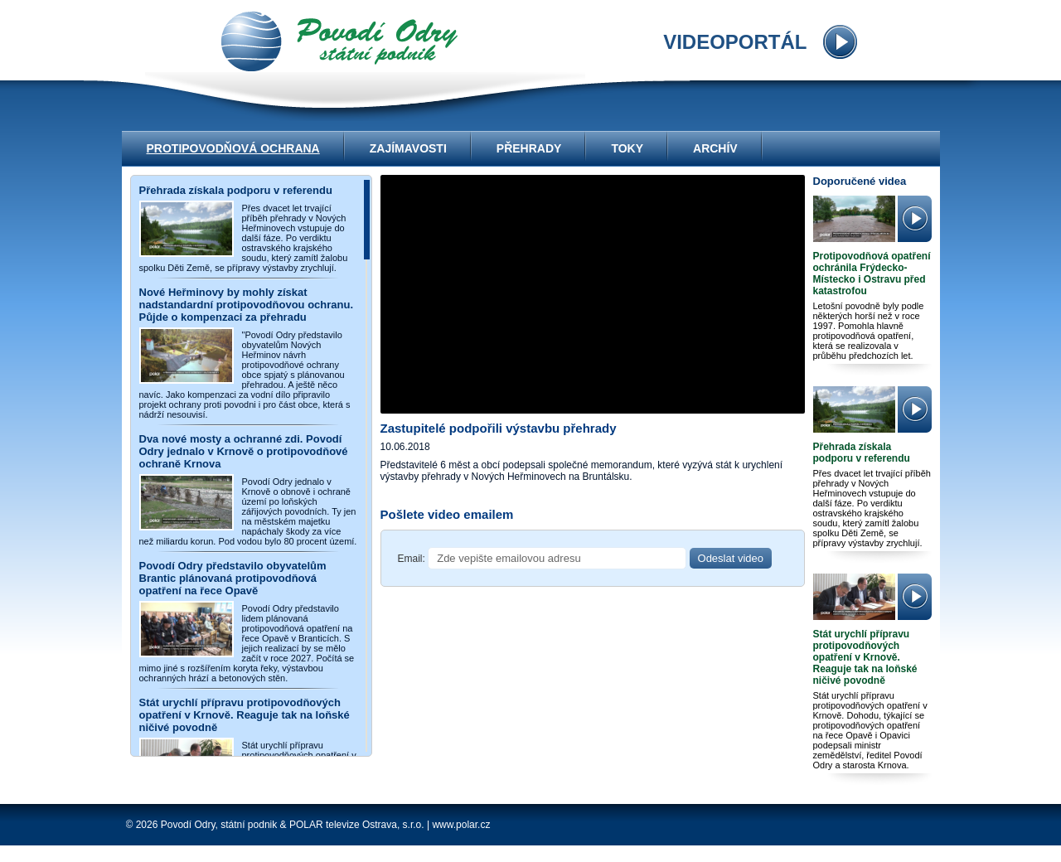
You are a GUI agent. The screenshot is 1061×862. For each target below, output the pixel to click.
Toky (627, 148)
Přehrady (529, 148)
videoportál (339, 41)
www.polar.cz (461, 825)
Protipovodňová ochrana (233, 148)
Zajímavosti (408, 148)
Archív (715, 148)
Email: (411, 558)
